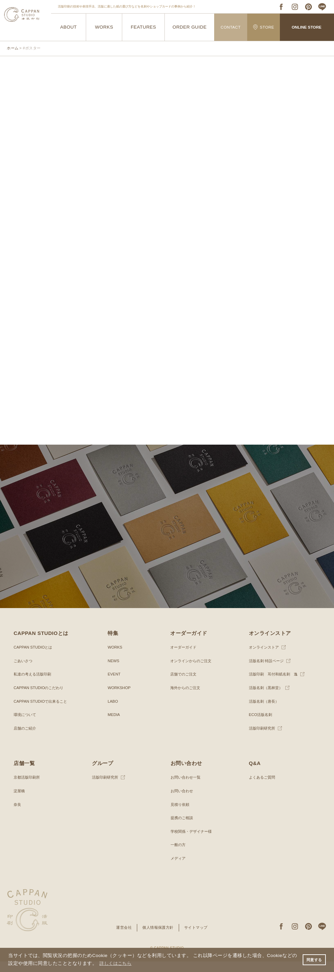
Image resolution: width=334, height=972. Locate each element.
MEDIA (114, 725)
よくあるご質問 (263, 788)
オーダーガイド (184, 658)
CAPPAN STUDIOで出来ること (42, 712)
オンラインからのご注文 (192, 671)
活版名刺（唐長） (265, 712)
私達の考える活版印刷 (34, 685)
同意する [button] (313, 959)
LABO (113, 712)
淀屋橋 (20, 801)
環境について (26, 725)
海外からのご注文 (186, 698)
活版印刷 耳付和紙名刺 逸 (275, 685)
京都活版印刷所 (28, 788)
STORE (263, 27)
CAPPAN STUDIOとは (34, 658)
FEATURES (143, 27)
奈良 (18, 815)
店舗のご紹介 (26, 738)
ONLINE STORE (306, 27)
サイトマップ (198, 938)
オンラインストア (265, 658)
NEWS (114, 671)
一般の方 (179, 855)
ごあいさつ (24, 671)
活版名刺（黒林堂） (267, 698)
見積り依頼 (181, 815)
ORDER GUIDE (189, 27)
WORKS (104, 27)
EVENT (114, 685)
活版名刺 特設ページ (268, 671)
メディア (179, 869)
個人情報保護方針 (158, 938)
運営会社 (121, 938)
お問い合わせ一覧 (187, 788)
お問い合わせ (183, 801)
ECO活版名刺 (261, 725)
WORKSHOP (120, 698)
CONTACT (231, 27)
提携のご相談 (183, 828)
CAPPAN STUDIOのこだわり (40, 698)
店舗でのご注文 (184, 685)
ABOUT (68, 27)
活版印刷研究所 (263, 738)
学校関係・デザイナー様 (193, 842)
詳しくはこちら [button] (122, 963)
